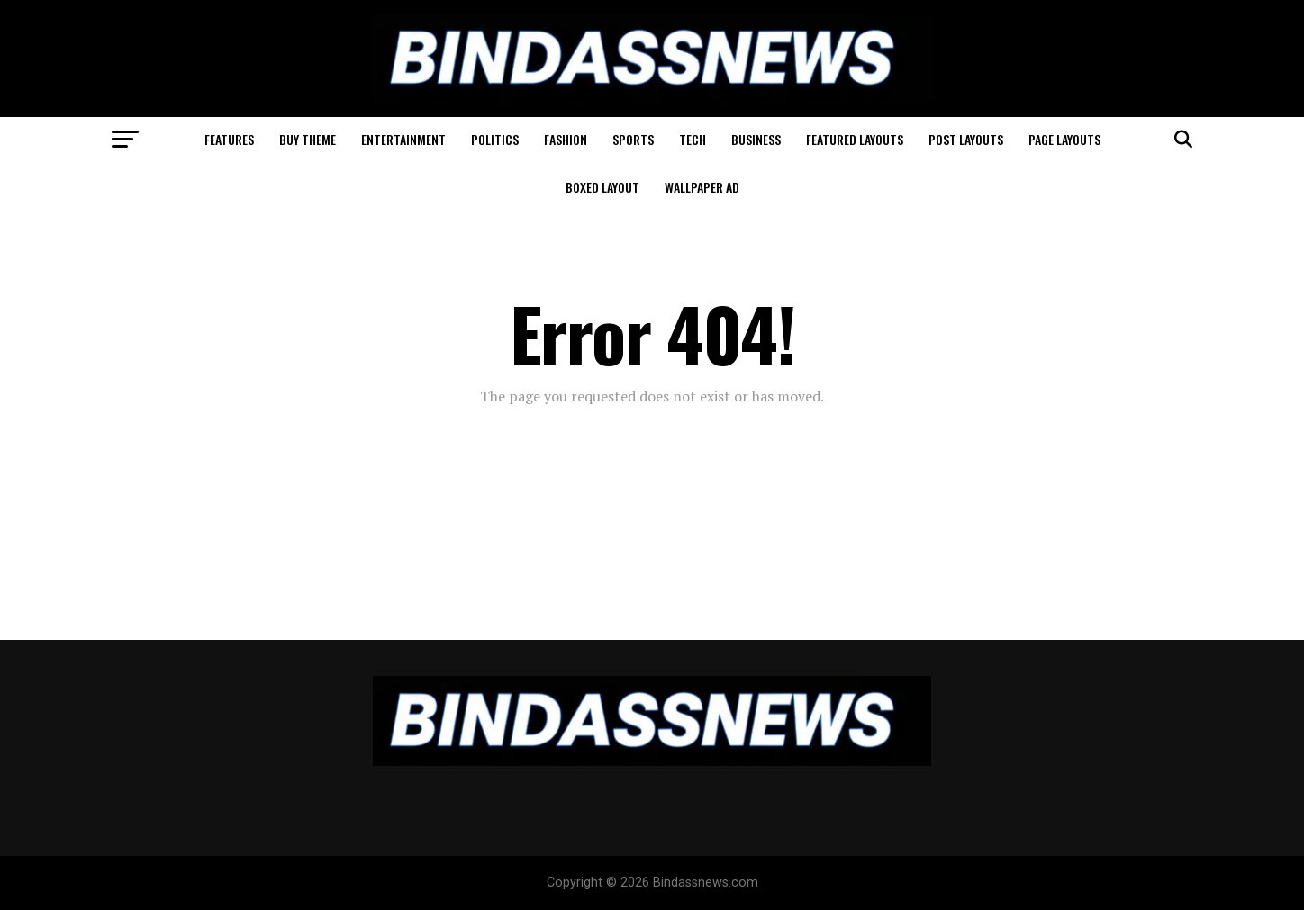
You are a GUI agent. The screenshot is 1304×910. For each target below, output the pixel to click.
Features (229, 139)
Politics (495, 139)
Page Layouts (1064, 139)
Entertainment (403, 139)
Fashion (565, 139)
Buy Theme (307, 139)
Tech (692, 139)
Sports (633, 139)
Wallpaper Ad (702, 186)
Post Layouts (965, 139)
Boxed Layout (602, 186)
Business (756, 139)
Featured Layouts (854, 139)
